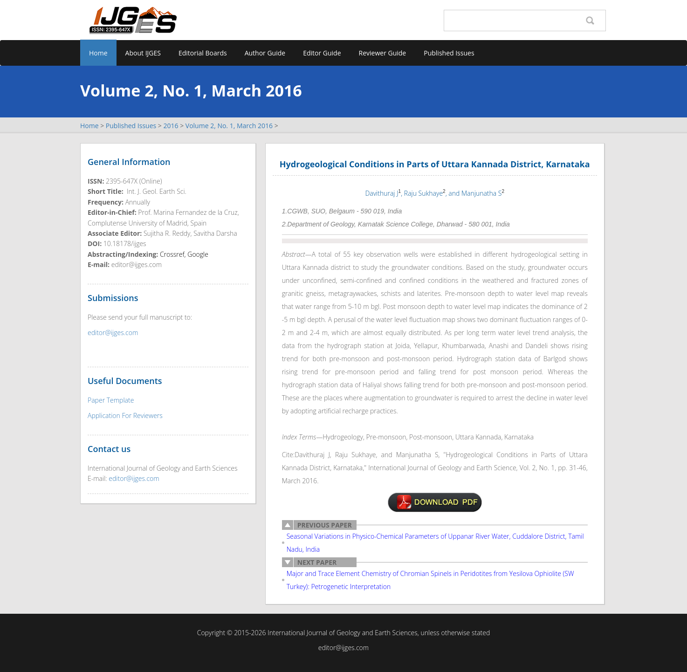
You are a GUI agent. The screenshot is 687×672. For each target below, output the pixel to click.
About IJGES (143, 52)
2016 (170, 125)
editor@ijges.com (113, 332)
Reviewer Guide (382, 52)
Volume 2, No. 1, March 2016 (229, 125)
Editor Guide (322, 52)
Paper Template (111, 400)
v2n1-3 (434, 502)
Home (98, 52)
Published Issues (449, 52)
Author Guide (265, 52)
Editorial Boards (203, 52)
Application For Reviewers (125, 415)
